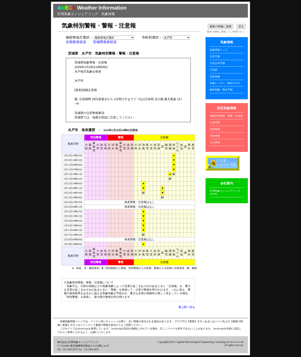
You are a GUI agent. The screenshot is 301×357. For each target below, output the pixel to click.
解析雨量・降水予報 (221, 89)
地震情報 (215, 129)
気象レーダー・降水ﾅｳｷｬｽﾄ (225, 83)
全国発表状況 (76, 42)
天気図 (213, 69)
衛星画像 (215, 76)
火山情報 (215, 142)
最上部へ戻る (186, 307)
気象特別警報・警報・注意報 (226, 115)
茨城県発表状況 (105, 42)
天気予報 (215, 56)
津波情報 (215, 135)
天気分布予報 (217, 63)
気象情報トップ (219, 49)
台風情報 (215, 122)
